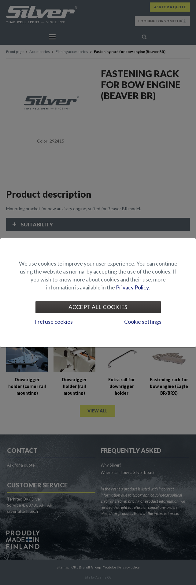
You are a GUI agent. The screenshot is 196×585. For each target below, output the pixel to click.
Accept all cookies (97, 307)
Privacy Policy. (133, 287)
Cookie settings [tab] (142, 321)
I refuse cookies (54, 321)
